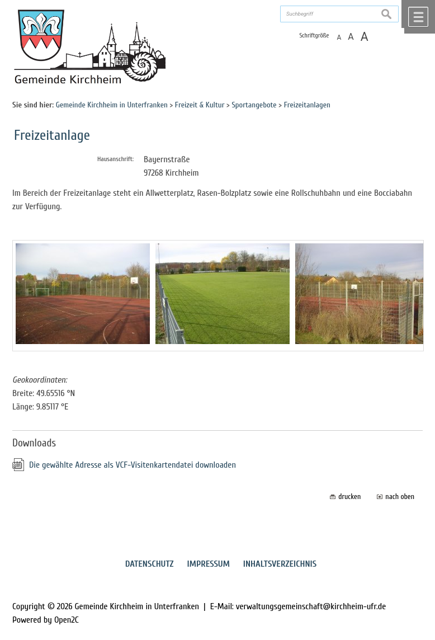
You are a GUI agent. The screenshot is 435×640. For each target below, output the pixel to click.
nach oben (399, 496)
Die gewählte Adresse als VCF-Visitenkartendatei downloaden (132, 465)
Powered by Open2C (45, 620)
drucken (349, 496)
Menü (418, 17)
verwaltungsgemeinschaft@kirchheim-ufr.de (311, 606)
